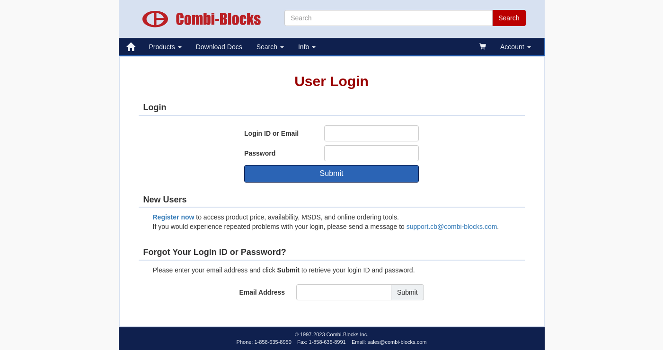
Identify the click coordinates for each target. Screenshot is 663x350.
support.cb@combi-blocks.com (452, 226)
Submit (332, 173)
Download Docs (219, 47)
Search (270, 47)
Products (165, 47)
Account (515, 47)
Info (307, 47)
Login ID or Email (271, 133)
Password (259, 153)
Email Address (262, 292)
